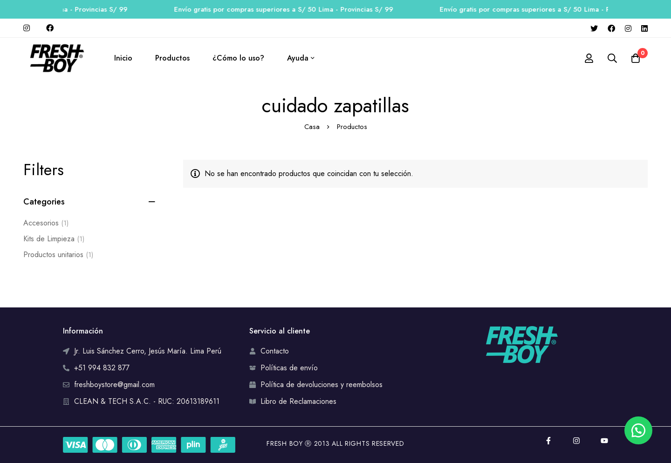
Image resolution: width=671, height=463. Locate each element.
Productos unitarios (58, 255)
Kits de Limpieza (53, 239)
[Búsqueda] (612, 58)
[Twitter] (594, 27)
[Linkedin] (644, 27)
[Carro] (635, 58)
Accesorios (45, 223)
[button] (638, 430)
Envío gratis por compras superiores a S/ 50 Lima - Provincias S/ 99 (293, 9)
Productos (352, 127)
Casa (312, 127)
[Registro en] (589, 58)
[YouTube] (604, 440)
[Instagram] (628, 27)
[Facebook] (611, 27)
